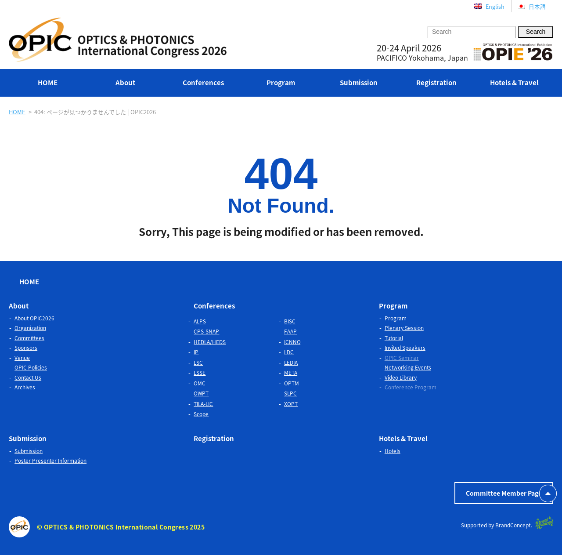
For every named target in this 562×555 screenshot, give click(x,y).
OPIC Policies (30, 367)
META (290, 373)
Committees (29, 338)
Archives (24, 387)
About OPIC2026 (34, 318)
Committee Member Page (504, 493)
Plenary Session (404, 328)
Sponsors (25, 348)
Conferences (203, 82)
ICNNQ (292, 342)
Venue (22, 358)
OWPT (201, 393)
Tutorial (394, 338)
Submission (359, 82)
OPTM (291, 383)
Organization (30, 328)
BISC (289, 321)
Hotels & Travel (514, 82)
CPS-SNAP (206, 331)
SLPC (290, 393)
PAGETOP (548, 493)
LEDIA (291, 362)
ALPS (200, 321)
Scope (201, 414)
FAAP (290, 331)
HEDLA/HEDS (210, 342)
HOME (48, 82)
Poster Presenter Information (50, 460)
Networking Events (408, 367)
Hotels (392, 451)
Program (281, 82)
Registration (436, 82)
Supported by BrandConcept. (507, 522)
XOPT (291, 404)
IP (196, 352)
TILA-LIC (203, 404)
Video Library (401, 377)
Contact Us (27, 377)
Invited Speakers (405, 348)
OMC (199, 383)
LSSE (199, 373)
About (125, 82)
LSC (198, 362)
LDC (289, 352)
